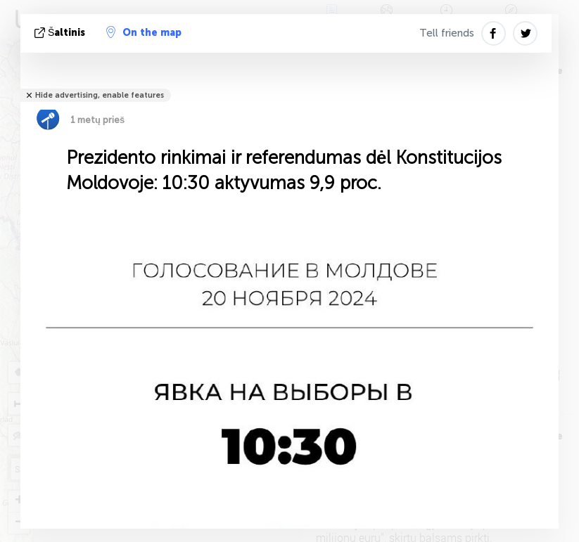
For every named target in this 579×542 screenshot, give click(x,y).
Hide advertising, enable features (99, 95)
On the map (144, 32)
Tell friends (446, 33)
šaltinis (61, 33)
